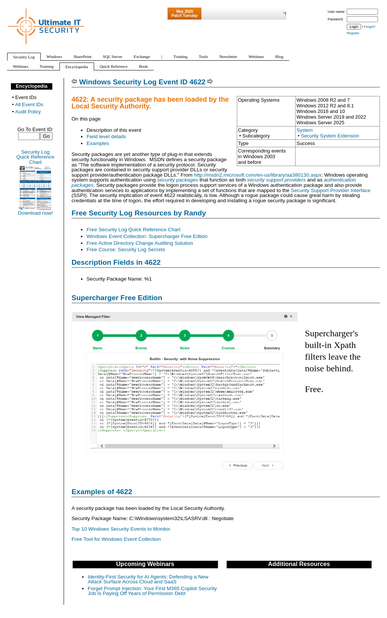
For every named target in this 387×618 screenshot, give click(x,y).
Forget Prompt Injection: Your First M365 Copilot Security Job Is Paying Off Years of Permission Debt (152, 591)
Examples (98, 143)
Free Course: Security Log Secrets (126, 249)
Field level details (106, 136)
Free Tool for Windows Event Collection (116, 539)
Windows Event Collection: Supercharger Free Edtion (147, 236)
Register (353, 33)
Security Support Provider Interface (331, 190)
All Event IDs (29, 104)
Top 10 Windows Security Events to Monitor (121, 529)
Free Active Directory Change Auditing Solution (140, 243)
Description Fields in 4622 (116, 262)
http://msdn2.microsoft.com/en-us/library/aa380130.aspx (257, 175)
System (304, 130)
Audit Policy (28, 111)
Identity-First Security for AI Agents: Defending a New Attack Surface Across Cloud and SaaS (148, 579)
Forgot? (370, 27)
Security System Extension (330, 136)
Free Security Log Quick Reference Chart (133, 229)
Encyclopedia (31, 86)
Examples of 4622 (102, 492)
